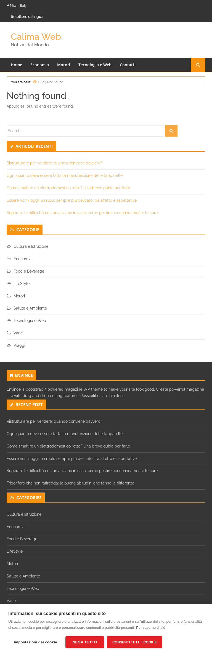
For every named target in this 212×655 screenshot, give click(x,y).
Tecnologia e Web (95, 64)
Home (16, 64)
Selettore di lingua (27, 16)
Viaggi (19, 345)
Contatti (128, 64)
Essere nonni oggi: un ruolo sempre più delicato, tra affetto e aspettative (72, 200)
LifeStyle (22, 283)
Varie (18, 333)
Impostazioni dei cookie (35, 642)
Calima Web (36, 36)
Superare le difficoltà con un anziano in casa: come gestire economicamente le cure (82, 213)
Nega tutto (84, 642)
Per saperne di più (150, 627)
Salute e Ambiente (30, 308)
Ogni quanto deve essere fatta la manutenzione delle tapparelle (65, 175)
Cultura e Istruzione (31, 246)
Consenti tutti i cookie (134, 642)
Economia (39, 64)
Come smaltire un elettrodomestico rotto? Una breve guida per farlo (68, 188)
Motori (63, 64)
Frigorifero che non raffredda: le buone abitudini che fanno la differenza (70, 483)
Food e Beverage (29, 271)
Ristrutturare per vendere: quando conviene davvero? (54, 163)
